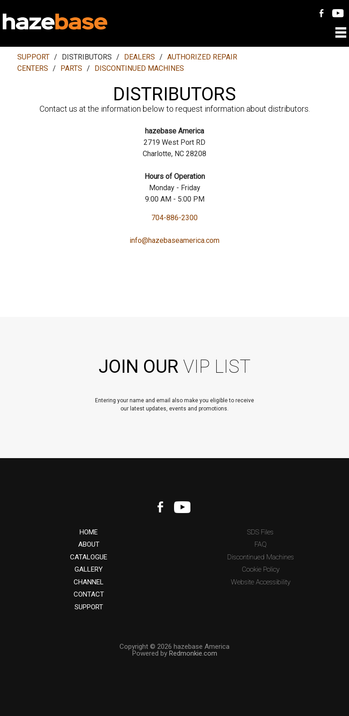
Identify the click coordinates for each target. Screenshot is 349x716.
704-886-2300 (174, 217)
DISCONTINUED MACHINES (139, 68)
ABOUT (89, 544)
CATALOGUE (88, 557)
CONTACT (89, 594)
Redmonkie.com (193, 653)
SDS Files (260, 532)
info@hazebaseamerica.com (174, 240)
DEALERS (139, 57)
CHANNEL (89, 582)
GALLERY (89, 569)
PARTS (71, 68)
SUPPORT (33, 57)
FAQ (260, 544)
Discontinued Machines (260, 557)
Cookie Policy (260, 569)
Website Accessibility (260, 582)
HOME (89, 532)
